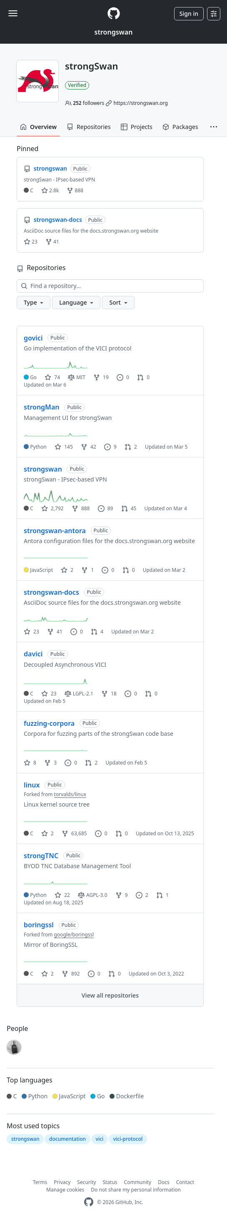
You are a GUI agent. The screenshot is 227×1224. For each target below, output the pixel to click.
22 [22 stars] (62, 895)
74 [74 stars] (52, 377)
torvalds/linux (70, 794)
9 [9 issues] (110, 446)
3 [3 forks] (50, 762)
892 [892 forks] (71, 973)
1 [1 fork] (87, 570)
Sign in (189, 13)
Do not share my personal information (136, 1189)
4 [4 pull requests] (97, 631)
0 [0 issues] (123, 377)
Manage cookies (65, 1189)
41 (52, 241)
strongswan (114, 32)
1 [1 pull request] (162, 895)
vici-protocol (128, 1138)
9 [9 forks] (121, 895)
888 (75, 190)
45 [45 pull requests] (129, 508)
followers (88, 103)
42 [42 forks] (88, 446)
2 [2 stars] (67, 570)
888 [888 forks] (81, 508)
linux (32, 785)
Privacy (62, 1182)
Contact (185, 1182)
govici (33, 338)
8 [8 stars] (30, 762)
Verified (77, 85)
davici (33, 653)
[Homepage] (113, 13)
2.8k (50, 190)
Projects (136, 127)
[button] (213, 127)
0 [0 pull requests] (143, 377)
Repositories (89, 127)
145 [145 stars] (64, 446)
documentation (67, 1138)
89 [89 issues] (105, 508)
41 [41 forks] (54, 631)
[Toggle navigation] (13, 13)
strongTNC (41, 855)
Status (109, 1182)
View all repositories (110, 995)
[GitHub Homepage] (89, 1202)
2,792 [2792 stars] (52, 508)
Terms (40, 1182)
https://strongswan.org (141, 103)
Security (86, 1182)
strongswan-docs (51, 592)
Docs (164, 1182)
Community (138, 1182)
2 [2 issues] (142, 895)
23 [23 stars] (31, 631)
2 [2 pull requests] (131, 446)
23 (30, 241)
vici (100, 1138)
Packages (180, 127)
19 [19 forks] (101, 377)
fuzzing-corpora (49, 723)
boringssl (39, 924)
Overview (38, 127)
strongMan (42, 407)
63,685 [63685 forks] (74, 833)
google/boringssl (74, 934)
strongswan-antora (55, 530)
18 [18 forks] (109, 693)
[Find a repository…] (110, 286)
